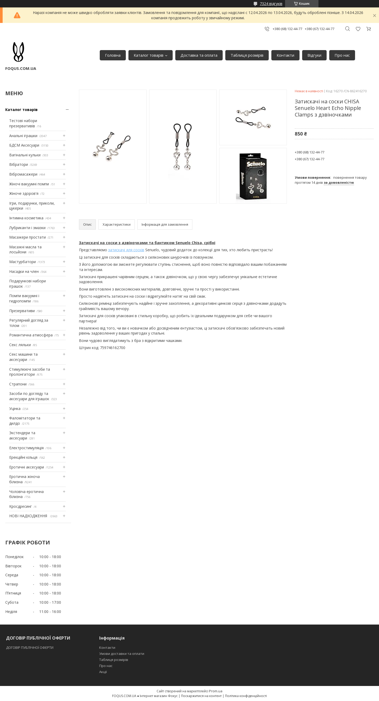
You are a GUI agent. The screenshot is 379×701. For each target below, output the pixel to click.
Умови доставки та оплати (121, 653)
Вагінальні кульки (25, 154)
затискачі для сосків (126, 249)
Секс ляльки (20, 344)
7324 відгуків (271, 3)
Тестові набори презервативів (23, 123)
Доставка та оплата (199, 55)
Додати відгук (358, 29)
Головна (113, 55)
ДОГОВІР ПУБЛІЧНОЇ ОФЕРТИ (30, 647)
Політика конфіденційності (246, 696)
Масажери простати (27, 237)
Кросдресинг (20, 506)
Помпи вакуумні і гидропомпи (24, 298)
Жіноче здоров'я (23, 193)
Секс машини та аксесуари (23, 357)
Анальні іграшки (23, 135)
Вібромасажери (23, 174)
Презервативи (22, 310)
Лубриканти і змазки (27, 227)
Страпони (18, 383)
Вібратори (18, 164)
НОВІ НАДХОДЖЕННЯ (28, 515)
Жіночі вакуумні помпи (29, 183)
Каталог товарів (148, 55)
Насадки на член (24, 271)
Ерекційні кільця (23, 457)
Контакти (285, 55)
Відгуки (314, 55)
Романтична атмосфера (31, 334)
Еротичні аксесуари (26, 467)
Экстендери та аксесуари (22, 435)
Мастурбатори (22, 261)
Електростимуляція (26, 447)
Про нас (342, 55)
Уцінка (15, 408)
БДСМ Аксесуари (24, 145)
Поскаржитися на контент (201, 696)
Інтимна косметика (26, 217)
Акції (103, 671)
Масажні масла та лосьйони (25, 249)
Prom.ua (215, 691)
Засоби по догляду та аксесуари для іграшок (29, 396)
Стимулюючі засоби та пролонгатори (29, 372)
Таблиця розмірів (247, 55)
